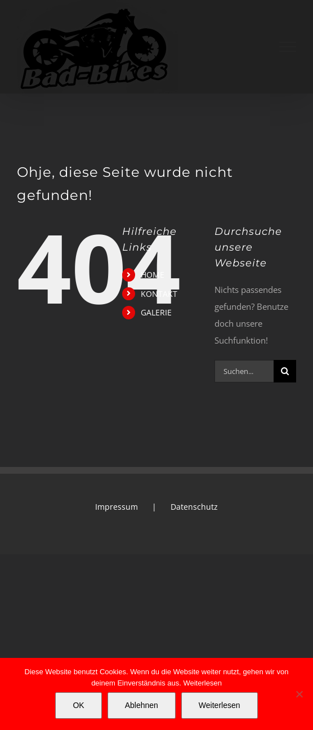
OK (78, 705)
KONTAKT (159, 293)
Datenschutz (194, 506)
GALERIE (156, 312)
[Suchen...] (244, 371)
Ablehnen (141, 705)
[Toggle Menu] (288, 47)
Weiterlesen (202, 683)
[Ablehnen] (299, 694)
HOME (152, 274)
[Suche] (285, 371)
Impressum (116, 506)
